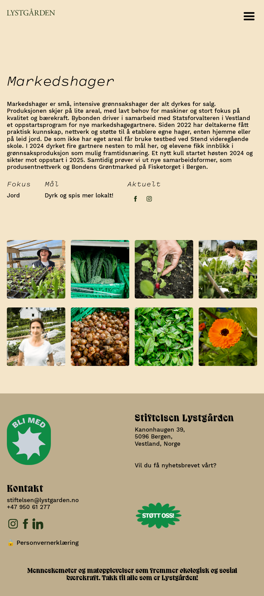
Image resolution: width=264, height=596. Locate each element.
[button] (249, 16)
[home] (27, 12)
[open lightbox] (36, 268)
